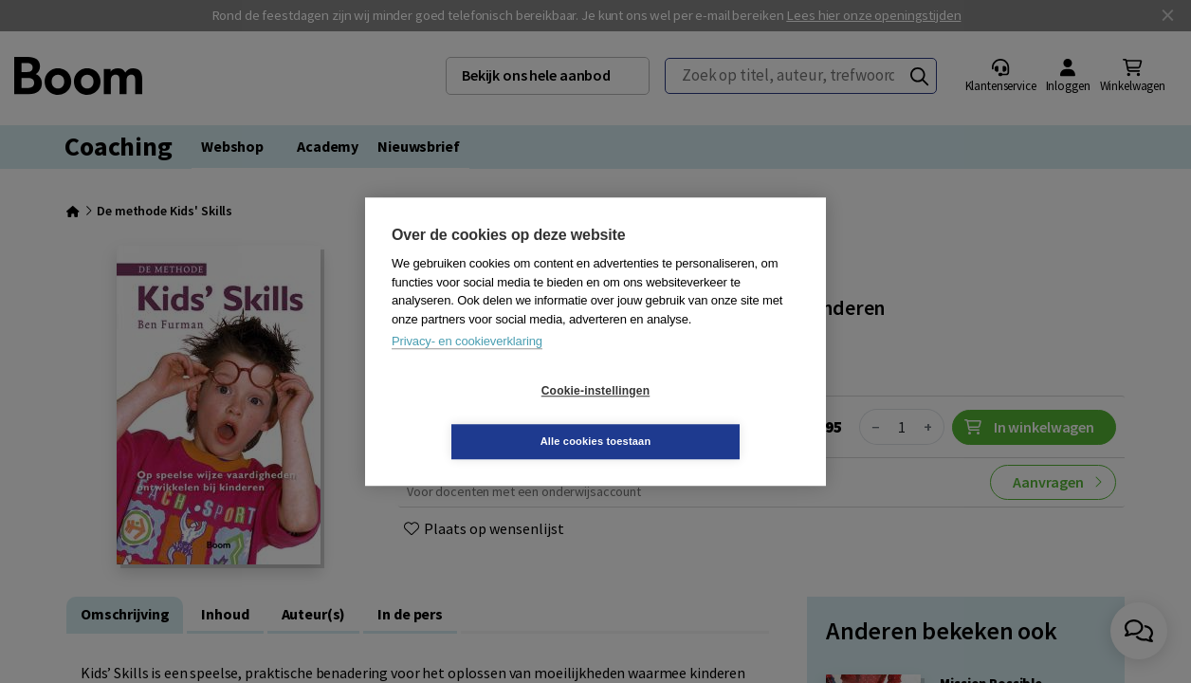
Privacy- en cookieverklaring (467, 367)
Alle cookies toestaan (708, 415)
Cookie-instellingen (483, 416)
